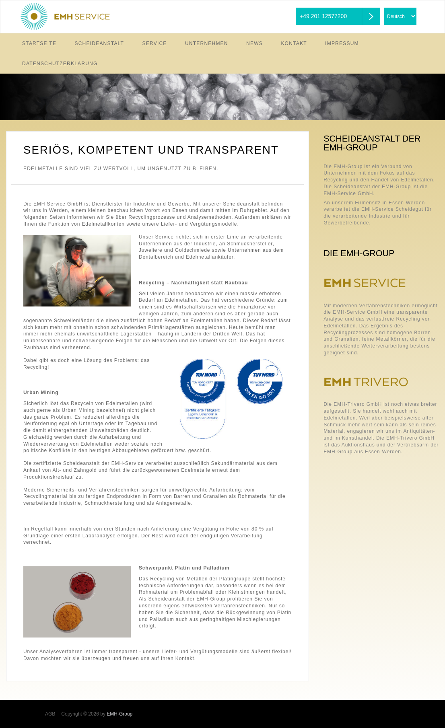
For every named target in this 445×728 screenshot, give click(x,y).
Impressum (342, 43)
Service (154, 43)
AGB (50, 714)
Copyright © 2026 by (96, 714)
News (254, 43)
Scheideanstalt (99, 43)
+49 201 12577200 (323, 16)
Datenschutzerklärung (60, 63)
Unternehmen (206, 43)
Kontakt (294, 43)
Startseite (39, 43)
